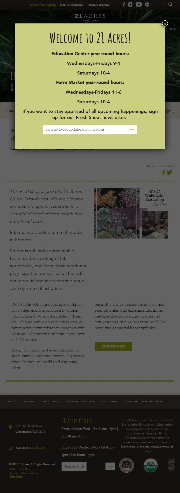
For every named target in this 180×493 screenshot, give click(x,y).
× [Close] (165, 23)
